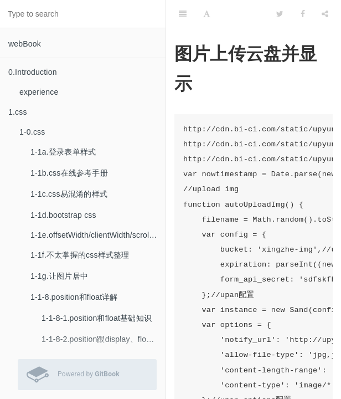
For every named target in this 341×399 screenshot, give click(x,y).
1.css (17, 112)
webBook (24, 43)
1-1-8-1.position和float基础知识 (97, 318)
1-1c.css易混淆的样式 (68, 194)
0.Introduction (32, 72)
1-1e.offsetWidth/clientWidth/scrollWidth (98, 235)
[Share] (325, 14)
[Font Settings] (207, 14)
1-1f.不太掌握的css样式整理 (79, 254)
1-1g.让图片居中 (59, 276)
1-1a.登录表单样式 (63, 151)
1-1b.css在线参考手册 (69, 172)
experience (39, 92)
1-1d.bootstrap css (63, 215)
